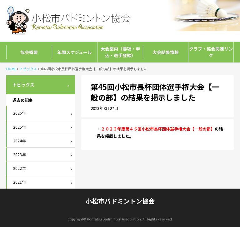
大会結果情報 (165, 52)
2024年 (19, 140)
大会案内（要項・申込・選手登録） (120, 52)
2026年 (19, 113)
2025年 (19, 127)
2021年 (19, 182)
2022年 (19, 168)
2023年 (19, 154)
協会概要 (29, 52)
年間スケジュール (74, 52)
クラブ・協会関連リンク (211, 52)
